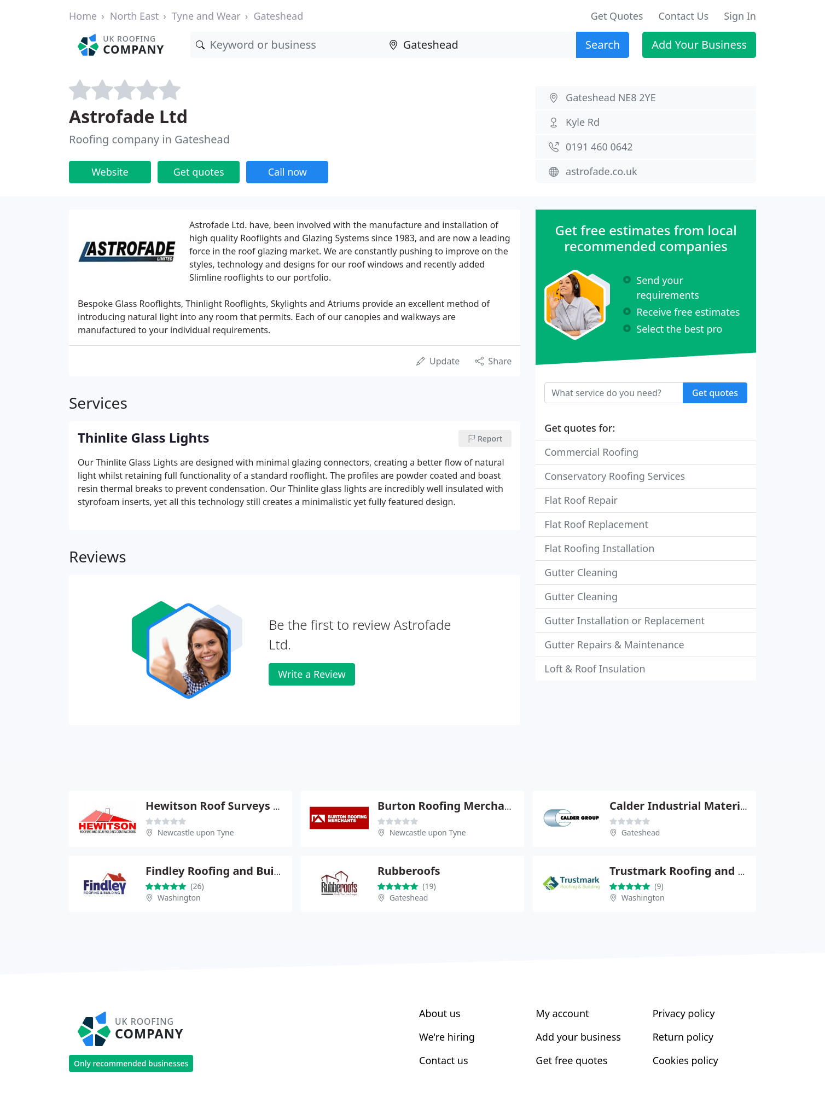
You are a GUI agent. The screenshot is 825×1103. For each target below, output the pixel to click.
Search (602, 44)
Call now (287, 171)
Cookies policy (685, 1060)
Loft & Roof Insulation (594, 668)
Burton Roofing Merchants (449, 805)
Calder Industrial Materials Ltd (692, 805)
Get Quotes (617, 15)
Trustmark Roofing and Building (696, 870)
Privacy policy (684, 1013)
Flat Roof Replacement (596, 524)
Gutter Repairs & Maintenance (614, 644)
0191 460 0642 (599, 146)
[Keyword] (286, 45)
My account (562, 1013)
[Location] (480, 45)
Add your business (578, 1036)
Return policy (683, 1036)
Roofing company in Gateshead (149, 139)
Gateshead (278, 15)
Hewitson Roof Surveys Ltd (218, 805)
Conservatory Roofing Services (614, 476)
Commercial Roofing (591, 451)
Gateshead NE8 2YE (611, 97)
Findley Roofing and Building (223, 870)
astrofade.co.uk (601, 171)
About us (440, 1013)
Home (83, 15)
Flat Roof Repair (581, 500)
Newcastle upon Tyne (196, 832)
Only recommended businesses (131, 1063)
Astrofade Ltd (128, 116)
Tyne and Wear (206, 15)
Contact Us (684, 15)
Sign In (740, 15)
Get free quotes (571, 1060)
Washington (179, 897)
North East (134, 15)
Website (110, 171)
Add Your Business (699, 44)
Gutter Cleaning (581, 572)
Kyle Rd (583, 122)
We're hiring (447, 1036)
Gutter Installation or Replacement (624, 620)
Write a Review (311, 674)
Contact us (443, 1060)
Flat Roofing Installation (599, 548)
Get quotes (198, 171)
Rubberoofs (408, 870)
